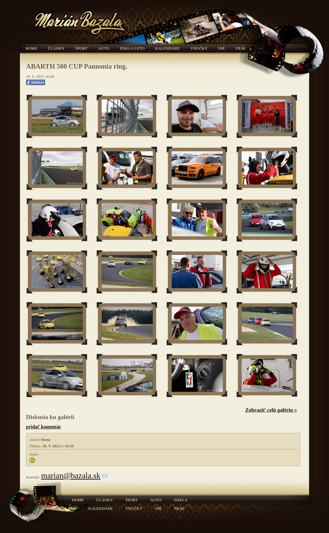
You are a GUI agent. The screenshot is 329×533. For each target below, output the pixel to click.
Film (240, 48)
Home (31, 48)
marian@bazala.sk (70, 475)
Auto (103, 48)
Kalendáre (167, 48)
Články (56, 48)
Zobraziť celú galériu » (271, 410)
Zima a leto (132, 48)
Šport (81, 48)
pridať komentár (43, 426)
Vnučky (199, 48)
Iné (221, 48)
